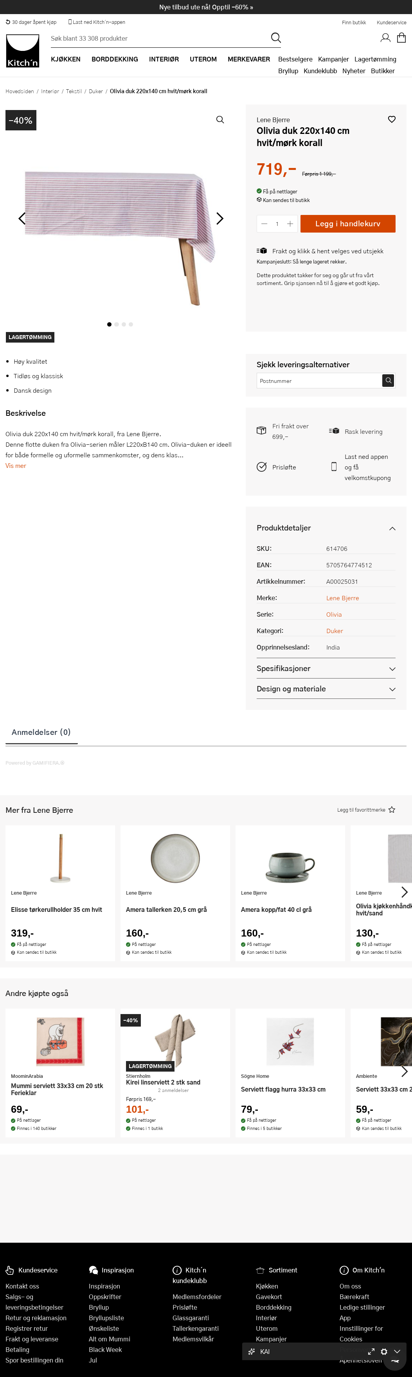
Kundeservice (392, 22)
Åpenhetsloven (361, 1359)
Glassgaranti (191, 1317)
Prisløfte (284, 466)
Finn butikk (354, 22)
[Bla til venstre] (21, 218)
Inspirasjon (104, 1285)
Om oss (350, 1285)
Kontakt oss (22, 1285)
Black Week (105, 1349)
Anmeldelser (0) (42, 731)
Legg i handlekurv (348, 223)
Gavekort (269, 1296)
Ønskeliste (104, 1328)
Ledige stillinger (362, 1307)
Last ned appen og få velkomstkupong (368, 467)
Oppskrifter (105, 1296)
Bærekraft (354, 1296)
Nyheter (353, 70)
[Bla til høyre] (218, 218)
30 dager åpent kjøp (30, 21)
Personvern (356, 1349)
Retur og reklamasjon (36, 1317)
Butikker (383, 70)
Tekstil (74, 91)
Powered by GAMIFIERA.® (35, 762)
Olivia (334, 614)
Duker (96, 91)
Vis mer (15, 465)
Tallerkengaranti (196, 1328)
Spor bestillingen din (34, 1359)
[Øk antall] (290, 223)
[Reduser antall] (264, 223)
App (345, 1317)
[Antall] (277, 223)
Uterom (267, 1328)
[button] (392, 119)
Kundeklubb (320, 70)
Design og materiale (291, 688)
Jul (93, 1359)
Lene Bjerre (273, 119)
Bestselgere (295, 58)
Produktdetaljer (284, 527)
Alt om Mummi (109, 1338)
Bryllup (288, 70)
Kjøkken (267, 1285)
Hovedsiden (19, 91)
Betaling (17, 1349)
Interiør (50, 91)
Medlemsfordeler (197, 1296)
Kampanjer (333, 58)
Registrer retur (26, 1328)
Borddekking (273, 1307)
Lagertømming (375, 58)
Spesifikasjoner (283, 668)
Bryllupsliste (106, 1317)
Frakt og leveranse (31, 1338)
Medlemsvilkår (193, 1338)
